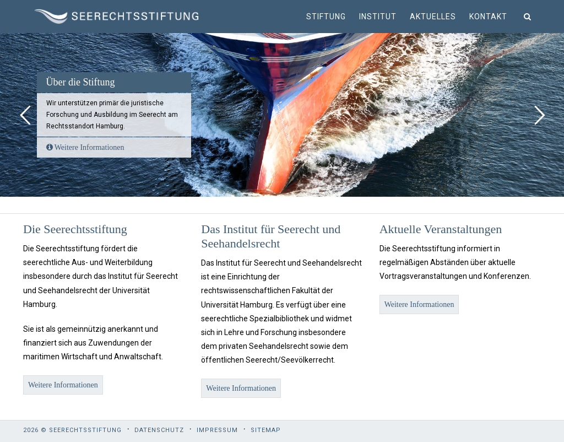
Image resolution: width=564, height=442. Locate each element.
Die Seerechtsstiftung (75, 229)
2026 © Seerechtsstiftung (72, 430)
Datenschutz (159, 430)
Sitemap (266, 430)
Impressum (217, 430)
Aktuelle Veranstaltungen (440, 229)
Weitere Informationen (85, 147)
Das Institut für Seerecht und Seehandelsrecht (270, 236)
